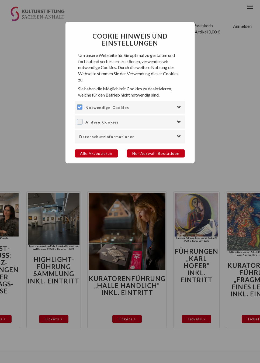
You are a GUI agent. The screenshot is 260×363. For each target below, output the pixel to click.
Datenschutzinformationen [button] (107, 136)
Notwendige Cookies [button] (107, 107)
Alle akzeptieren (96, 153)
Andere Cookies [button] (102, 122)
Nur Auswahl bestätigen (155, 153)
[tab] (130, 107)
